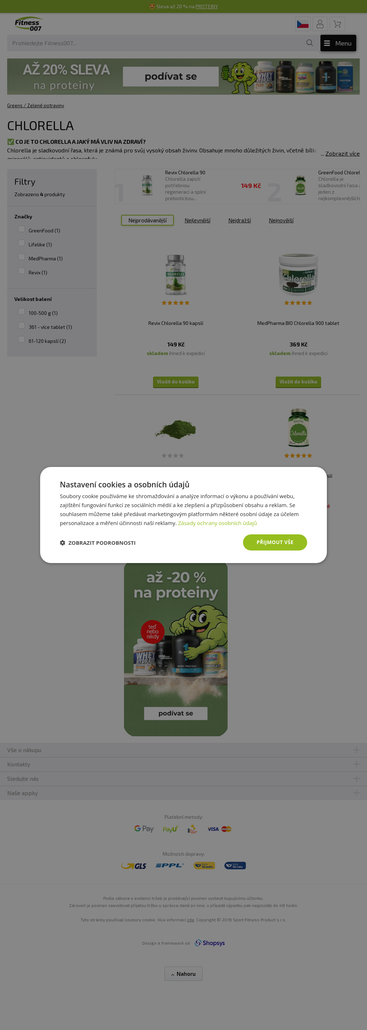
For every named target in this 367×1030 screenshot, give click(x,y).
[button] (98, 542)
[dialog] (183, 515)
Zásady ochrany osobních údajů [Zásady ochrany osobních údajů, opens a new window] (217, 522)
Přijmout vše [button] (275, 542)
